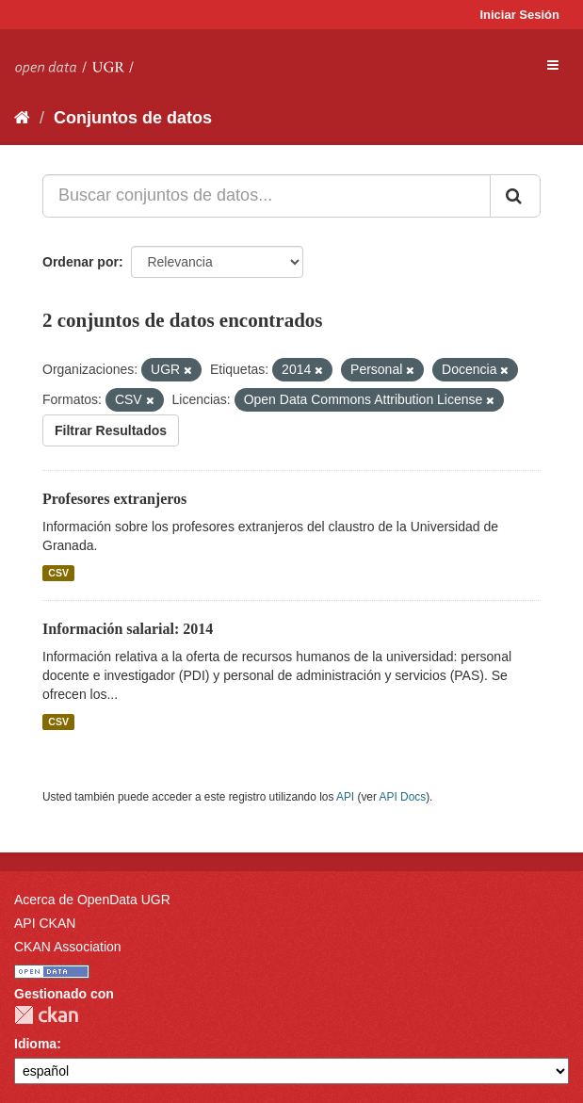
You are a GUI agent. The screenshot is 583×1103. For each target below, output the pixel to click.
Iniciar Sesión (519, 15)
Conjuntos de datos (133, 117)
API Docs (403, 796)
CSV (58, 572)
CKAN (46, 1015)
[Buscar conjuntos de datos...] (266, 196)
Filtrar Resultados (111, 430)
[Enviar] (515, 196)
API (345, 796)
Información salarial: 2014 (127, 629)
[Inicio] (22, 117)
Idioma (35, 1043)
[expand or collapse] (553, 65)
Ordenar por (80, 261)
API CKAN (44, 923)
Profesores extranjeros (114, 499)
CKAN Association (67, 946)
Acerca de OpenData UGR (92, 899)
